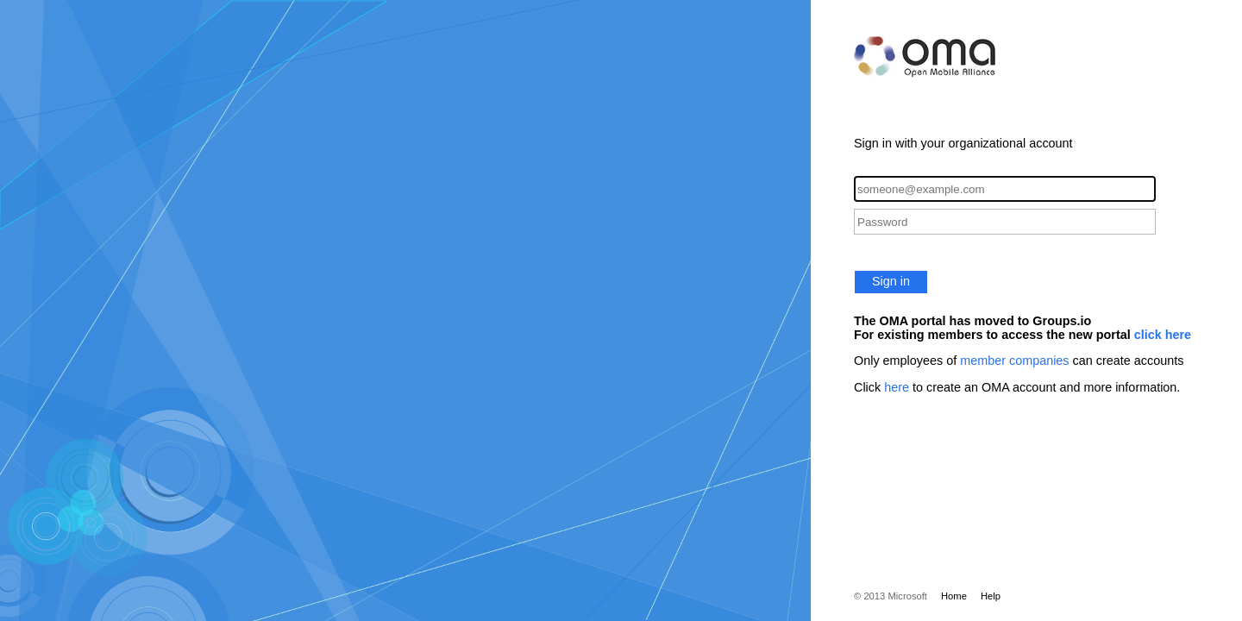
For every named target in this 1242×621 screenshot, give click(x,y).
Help (990, 596)
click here (1162, 335)
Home (954, 596)
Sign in (891, 281)
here (896, 387)
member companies (1014, 360)
